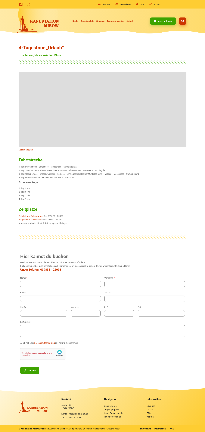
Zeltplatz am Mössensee (30, 219)
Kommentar (25, 322)
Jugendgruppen (111, 409)
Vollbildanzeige (26, 150)
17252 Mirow (67, 408)
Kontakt (150, 417)
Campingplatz (87, 21)
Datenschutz (160, 429)
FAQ (149, 413)
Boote (75, 21)
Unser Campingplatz (113, 413)
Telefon (107, 292)
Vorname (108, 278)
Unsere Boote (110, 406)
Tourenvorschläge (115, 21)
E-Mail (23, 292)
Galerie (150, 409)
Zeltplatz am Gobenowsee (31, 216)
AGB (172, 429)
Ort (139, 307)
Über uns (151, 406)
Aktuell (130, 21)
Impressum (145, 429)
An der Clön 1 (67, 405)
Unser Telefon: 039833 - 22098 (40, 269)
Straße (23, 307)
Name (23, 278)
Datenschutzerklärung (44, 343)
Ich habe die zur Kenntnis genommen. (50, 343)
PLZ (106, 307)
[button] (182, 21)
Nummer (75, 307)
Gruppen (100, 21)
